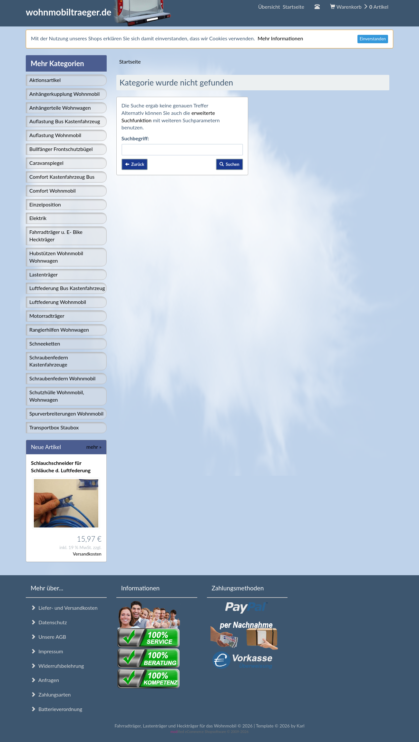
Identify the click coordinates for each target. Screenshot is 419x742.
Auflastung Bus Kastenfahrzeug (64, 121)
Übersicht (281, 7)
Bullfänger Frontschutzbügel (61, 149)
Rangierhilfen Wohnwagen (59, 329)
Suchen (229, 164)
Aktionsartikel (45, 80)
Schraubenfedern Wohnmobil (62, 378)
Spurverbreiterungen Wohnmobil (66, 413)
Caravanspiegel (46, 163)
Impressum (47, 651)
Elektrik (37, 218)
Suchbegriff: (135, 138)
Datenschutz (49, 622)
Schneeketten (44, 343)
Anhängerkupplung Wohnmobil (64, 94)
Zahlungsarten (51, 694)
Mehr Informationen (280, 38)
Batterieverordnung (56, 709)
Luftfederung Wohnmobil (57, 302)
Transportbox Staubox (54, 427)
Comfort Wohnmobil (52, 190)
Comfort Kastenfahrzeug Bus (61, 177)
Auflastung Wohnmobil (55, 135)
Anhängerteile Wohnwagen (60, 108)
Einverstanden (373, 38)
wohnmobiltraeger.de (98, 11)
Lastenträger (43, 274)
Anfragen (45, 680)
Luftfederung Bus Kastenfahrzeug (67, 288)
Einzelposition (45, 204)
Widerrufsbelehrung (57, 666)
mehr (94, 447)
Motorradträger (46, 316)
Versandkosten (87, 553)
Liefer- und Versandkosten (64, 608)
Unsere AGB (48, 637)
